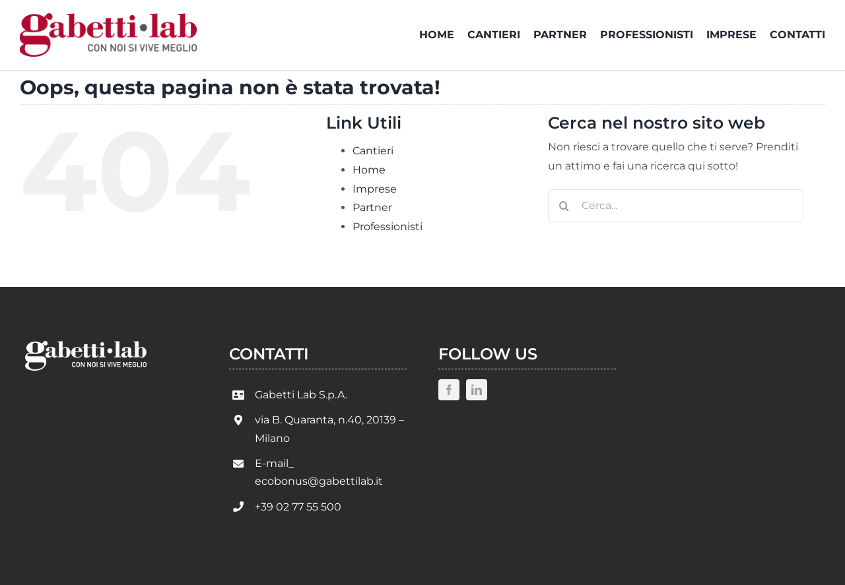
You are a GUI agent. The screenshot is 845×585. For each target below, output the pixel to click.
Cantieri (373, 150)
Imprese (375, 189)
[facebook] (448, 389)
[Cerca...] (675, 205)
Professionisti (387, 226)
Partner (372, 207)
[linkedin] (476, 389)
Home (369, 170)
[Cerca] (564, 205)
